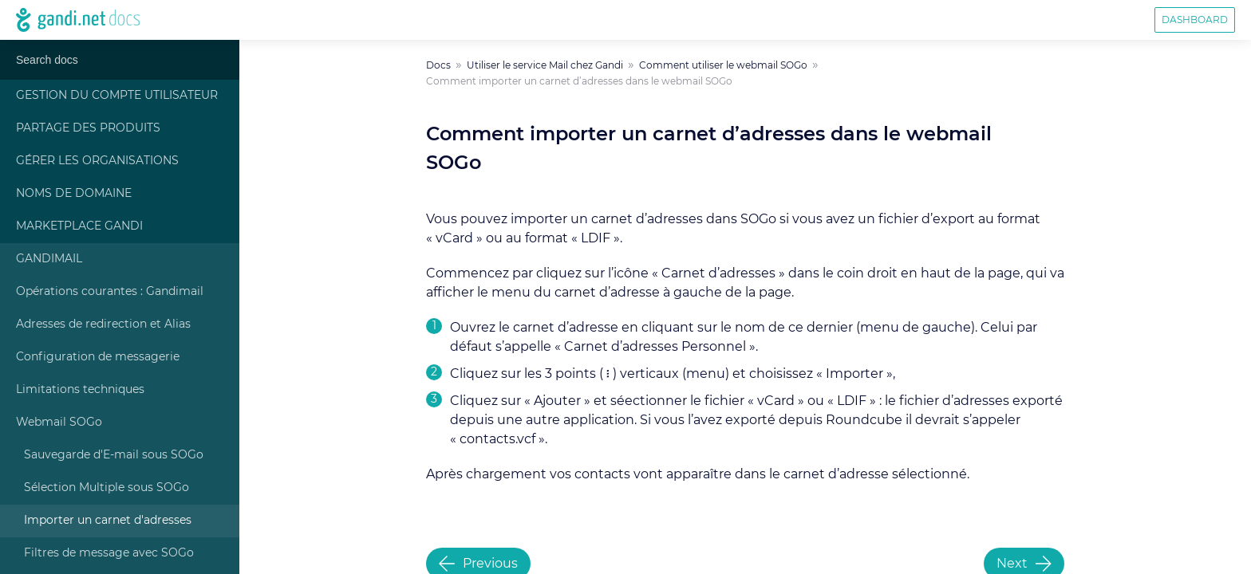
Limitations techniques (80, 389)
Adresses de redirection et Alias (103, 324)
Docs (438, 65)
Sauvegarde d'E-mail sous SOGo (113, 455)
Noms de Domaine (74, 193)
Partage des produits (88, 128)
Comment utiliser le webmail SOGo (723, 65)
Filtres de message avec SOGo (109, 553)
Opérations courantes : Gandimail (109, 291)
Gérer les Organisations (97, 161)
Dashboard (1195, 20)
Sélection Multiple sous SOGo (106, 487)
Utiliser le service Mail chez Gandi (545, 65)
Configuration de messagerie (98, 357)
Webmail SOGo (59, 422)
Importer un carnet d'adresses (107, 520)
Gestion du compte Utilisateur (117, 95)
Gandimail (49, 259)
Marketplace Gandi (79, 226)
